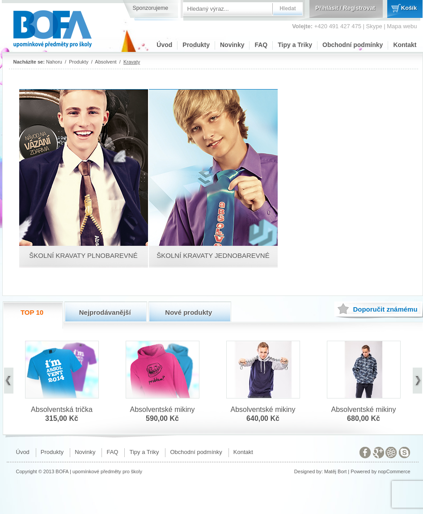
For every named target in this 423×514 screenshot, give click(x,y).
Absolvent (105, 61)
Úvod (164, 44)
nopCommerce (394, 471)
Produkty (196, 44)
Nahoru (54, 61)
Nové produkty (188, 312)
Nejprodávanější (105, 312)
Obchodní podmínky (352, 44)
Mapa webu (402, 26)
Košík (409, 7)
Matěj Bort (335, 471)
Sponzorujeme (151, 8)
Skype (374, 26)
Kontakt (404, 44)
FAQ (260, 44)
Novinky (232, 44)
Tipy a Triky (295, 44)
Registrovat (359, 7)
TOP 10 (32, 312)
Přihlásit (326, 7)
